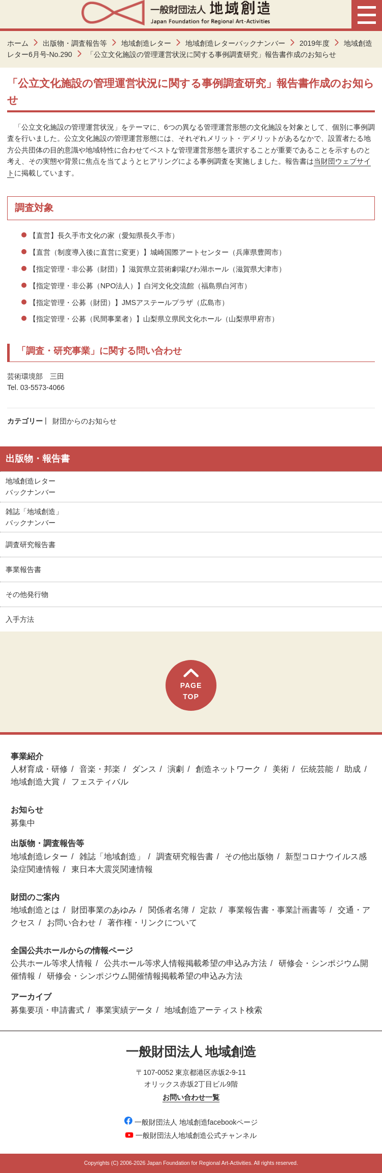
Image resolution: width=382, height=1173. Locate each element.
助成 (352, 769)
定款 (208, 910)
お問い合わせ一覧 (191, 1097)
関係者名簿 (168, 910)
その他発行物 (27, 594)
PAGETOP (191, 685)
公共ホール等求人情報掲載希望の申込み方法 (185, 963)
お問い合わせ (71, 922)
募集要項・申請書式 (47, 1010)
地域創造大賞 (35, 781)
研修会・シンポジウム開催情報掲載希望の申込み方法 (144, 976)
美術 (280, 769)
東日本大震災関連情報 (112, 869)
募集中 (23, 823)
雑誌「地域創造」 (112, 856)
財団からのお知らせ (84, 421)
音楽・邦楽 (99, 769)
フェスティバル (99, 781)
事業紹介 (27, 756)
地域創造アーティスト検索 (213, 1010)
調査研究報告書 (31, 544)
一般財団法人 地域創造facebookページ (191, 1122)
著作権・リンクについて (152, 922)
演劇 (176, 769)
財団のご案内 (35, 897)
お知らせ (27, 809)
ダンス (144, 769)
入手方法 (20, 619)
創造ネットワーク (228, 769)
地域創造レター (146, 43)
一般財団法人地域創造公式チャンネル (191, 1135)
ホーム (18, 43)
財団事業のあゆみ (104, 910)
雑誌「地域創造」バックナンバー (34, 517)
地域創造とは (35, 910)
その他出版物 (249, 856)
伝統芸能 (317, 769)
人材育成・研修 (39, 769)
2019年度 (314, 43)
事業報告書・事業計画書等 (277, 910)
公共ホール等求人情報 (51, 963)
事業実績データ (124, 1010)
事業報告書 (23, 569)
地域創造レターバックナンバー (235, 43)
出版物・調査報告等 (75, 43)
